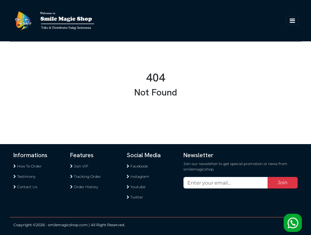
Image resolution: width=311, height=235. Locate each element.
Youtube (136, 187)
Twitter (135, 197)
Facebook (137, 166)
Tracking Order (85, 176)
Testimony (24, 176)
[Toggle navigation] (292, 20)
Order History (84, 187)
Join (283, 182)
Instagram (138, 176)
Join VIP (79, 166)
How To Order (27, 166)
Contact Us (25, 187)
